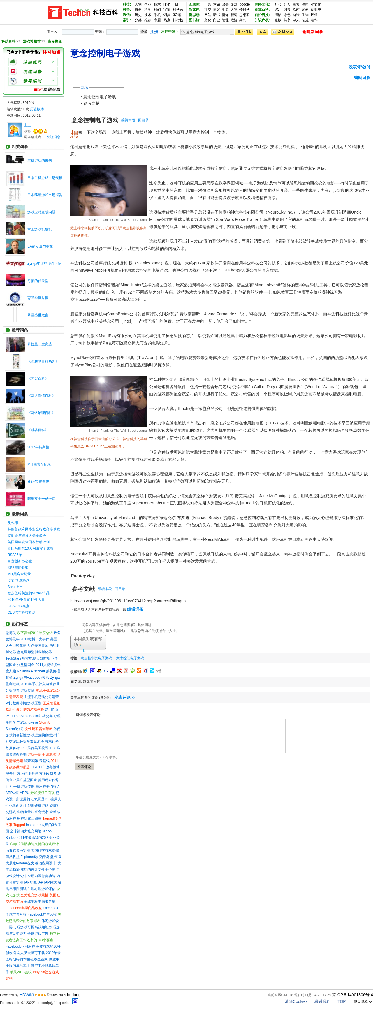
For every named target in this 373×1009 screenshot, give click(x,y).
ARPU (24, 793)
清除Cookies (296, 1001)
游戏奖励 (27, 690)
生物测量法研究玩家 (32, 812)
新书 (216, 15)
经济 (234, 20)
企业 (147, 4)
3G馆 (177, 15)
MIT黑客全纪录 (39, 464)
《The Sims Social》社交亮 (31, 716)
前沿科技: (262, 15)
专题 (157, 20)
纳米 (296, 15)
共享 (287, 20)
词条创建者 (32, 137)
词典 (166, 15)
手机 (157, 15)
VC (277, 10)
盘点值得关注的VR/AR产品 (29, 593)
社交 (207, 10)
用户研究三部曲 (29, 818)
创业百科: (262, 10)
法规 (305, 20)
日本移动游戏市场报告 (44, 195)
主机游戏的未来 (39, 161)
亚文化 (316, 4)
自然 (138, 10)
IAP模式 (50, 882)
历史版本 (37, 109)
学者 (225, 10)
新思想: (194, 15)
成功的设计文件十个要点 (39, 870)
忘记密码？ (170, 32)
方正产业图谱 (27, 774)
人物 (138, 4)
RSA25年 (15, 555)
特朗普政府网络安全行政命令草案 (34, 529)
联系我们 (322, 1001)
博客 (216, 10)
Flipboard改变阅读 (34, 857)
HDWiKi (27, 994)
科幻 (157, 10)
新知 (225, 15)
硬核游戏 (41, 806)
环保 (314, 15)
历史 (138, 15)
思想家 (244, 15)
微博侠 (11, 633)
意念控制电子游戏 (99, 97)
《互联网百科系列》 (43, 361)
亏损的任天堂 (37, 281)
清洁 (278, 15)
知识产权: (262, 20)
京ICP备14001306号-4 (352, 994)
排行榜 (178, 20)
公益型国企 (25, 665)
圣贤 (27, 131)
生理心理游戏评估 (41, 889)
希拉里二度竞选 (39, 344)
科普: (127, 10)
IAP (40, 882)
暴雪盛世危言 (37, 315)
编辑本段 (128, 120)
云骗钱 (44, 761)
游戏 (234, 4)
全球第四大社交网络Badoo (31, 831)
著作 (314, 20)
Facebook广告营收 (42, 914)
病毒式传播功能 (18, 850)
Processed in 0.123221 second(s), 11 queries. (39, 1003)
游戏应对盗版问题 (41, 212)
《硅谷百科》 (37, 430)
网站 (207, 15)
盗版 (278, 20)
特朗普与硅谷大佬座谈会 (27, 536)
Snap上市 (15, 587)
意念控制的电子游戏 (96, 658)
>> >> (39, 41)
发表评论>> (124, 697)
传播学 (244, 10)
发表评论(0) (359, 67)
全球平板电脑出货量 (39, 902)
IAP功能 (30, 882)
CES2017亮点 (18, 606)
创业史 (316, 10)
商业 (216, 20)
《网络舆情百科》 (41, 396)
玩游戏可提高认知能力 (34, 927)
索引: (127, 20)
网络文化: (262, 4)
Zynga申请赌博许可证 (44, 264)
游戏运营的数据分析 (43, 735)
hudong (74, 994)
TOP (341, 1001)
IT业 (166, 4)
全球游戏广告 (37, 934)
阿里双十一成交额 (41, 499)
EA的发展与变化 (40, 246)
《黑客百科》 (37, 378)
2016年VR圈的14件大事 (26, 600)
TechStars (13, 658)
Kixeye (32, 722)
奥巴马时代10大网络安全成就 (30, 548)
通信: (127, 15)
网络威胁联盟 (18, 568)
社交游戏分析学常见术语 (25, 742)
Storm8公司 (15, 729)
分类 (138, 20)
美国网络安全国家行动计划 (29, 542)
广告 (207, 4)
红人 (287, 4)
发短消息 (53, 137)
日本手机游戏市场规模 (44, 178)
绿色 (287, 15)
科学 (147, 10)
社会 (278, 4)
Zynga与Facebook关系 (31, 678)
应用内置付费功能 (41, 876)
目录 (84, 87)
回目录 (143, 120)
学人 (296, 20)
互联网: (194, 4)
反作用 (13, 523)
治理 (305, 4)
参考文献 (91, 103)
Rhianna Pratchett (31, 671)
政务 (225, 4)
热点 (166, 20)
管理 (225, 20)
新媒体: (194, 10)
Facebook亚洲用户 (20, 946)
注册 (154, 31)
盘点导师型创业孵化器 (34, 652)
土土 (27, 125)
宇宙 (166, 10)
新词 (234, 15)
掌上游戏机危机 (39, 229)
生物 (305, 15)
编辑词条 (362, 77)
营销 (216, 4)
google (244, 4)
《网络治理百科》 (41, 413)
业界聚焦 (55, 41)
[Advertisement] (215, 657)
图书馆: (194, 20)
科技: (127, 4)
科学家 (178, 10)
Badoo (11, 838)
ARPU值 (12, 793)
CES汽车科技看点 (22, 612)
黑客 (296, 4)
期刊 (242, 20)
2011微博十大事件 (34, 639)
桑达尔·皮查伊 (38, 481)
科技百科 (8, 41)
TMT (176, 4)
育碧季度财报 (37, 298)
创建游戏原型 (30, 703)
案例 (305, 10)
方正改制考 (48, 774)
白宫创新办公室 (20, 561)
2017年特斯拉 (38, 447)
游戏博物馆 (32, 41)
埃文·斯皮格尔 (18, 580)
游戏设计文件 (16, 876)
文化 (207, 20)
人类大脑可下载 (32, 953)
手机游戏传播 (23, 786)
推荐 (147, 20)
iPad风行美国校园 (34, 748)
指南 (296, 10)
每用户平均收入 (48, 786)
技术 (157, 4)
